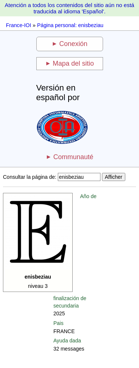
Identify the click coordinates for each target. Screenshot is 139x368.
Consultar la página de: (29, 177)
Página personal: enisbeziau (70, 25)
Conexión (73, 43)
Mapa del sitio (73, 63)
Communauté (73, 157)
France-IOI (18, 25)
